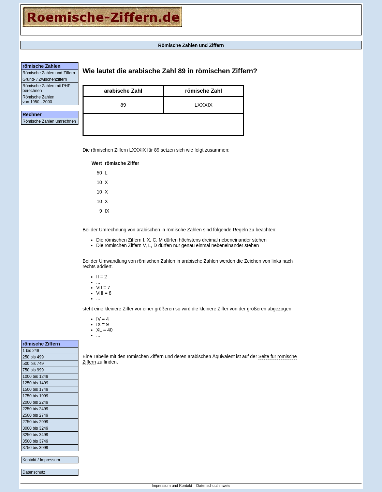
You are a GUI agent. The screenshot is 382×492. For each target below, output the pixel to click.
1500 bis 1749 (35, 389)
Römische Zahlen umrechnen (49, 121)
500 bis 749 (33, 363)
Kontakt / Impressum (41, 460)
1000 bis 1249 (35, 376)
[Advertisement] (49, 232)
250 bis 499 (33, 357)
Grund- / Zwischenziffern (45, 79)
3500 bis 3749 (35, 441)
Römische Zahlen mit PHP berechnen (47, 88)
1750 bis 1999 (35, 396)
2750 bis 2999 (35, 421)
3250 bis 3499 (35, 434)
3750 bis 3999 (35, 447)
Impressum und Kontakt (172, 485)
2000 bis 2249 (35, 402)
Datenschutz (34, 472)
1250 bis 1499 (35, 383)
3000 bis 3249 (35, 428)
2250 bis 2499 (35, 408)
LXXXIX (203, 105)
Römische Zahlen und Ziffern (49, 73)
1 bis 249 (31, 350)
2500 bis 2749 (35, 415)
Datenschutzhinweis (213, 485)
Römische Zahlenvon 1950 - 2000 (38, 99)
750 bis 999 (33, 370)
